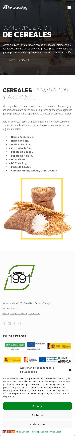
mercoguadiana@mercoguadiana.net (21, 313)
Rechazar (37, 415)
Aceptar (37, 406)
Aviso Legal (55, 431)
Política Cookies (21, 431)
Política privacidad (39, 431)
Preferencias (37, 424)
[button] (70, 369)
